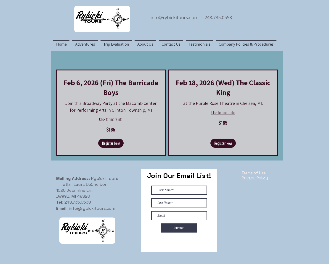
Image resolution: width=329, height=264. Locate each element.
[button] (111, 143)
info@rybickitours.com (175, 17)
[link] (110, 87)
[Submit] (179, 228)
